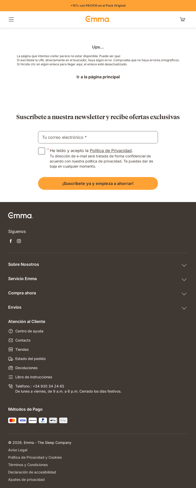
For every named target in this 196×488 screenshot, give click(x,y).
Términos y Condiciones (28, 464)
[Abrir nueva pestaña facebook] (10, 242)
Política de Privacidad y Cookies (35, 457)
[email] (98, 137)
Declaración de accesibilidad (32, 472)
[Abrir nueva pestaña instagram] (18, 242)
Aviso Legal (17, 450)
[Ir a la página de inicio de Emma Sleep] (98, 19)
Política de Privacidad (111, 150)
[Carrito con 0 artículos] (184, 19)
